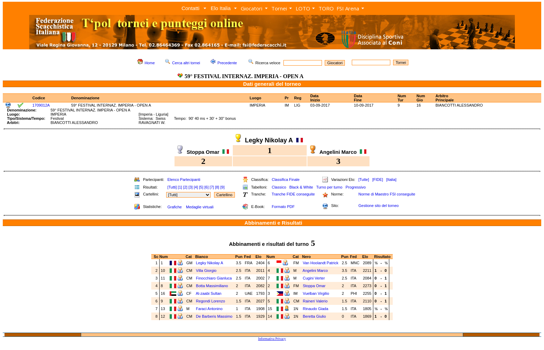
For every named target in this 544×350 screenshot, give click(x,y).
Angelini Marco (315, 270)
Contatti (190, 8)
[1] (180, 187)
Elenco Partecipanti (183, 179)
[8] (217, 187)
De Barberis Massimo (214, 316)
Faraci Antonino (209, 309)
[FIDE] (377, 179)
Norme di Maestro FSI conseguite (386, 194)
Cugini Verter (314, 278)
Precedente (227, 63)
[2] (185, 187)
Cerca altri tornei (186, 63)
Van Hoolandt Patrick (321, 263)
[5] (201, 187)
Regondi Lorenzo (210, 301)
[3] (190, 187)
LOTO (303, 8)
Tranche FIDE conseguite (293, 194)
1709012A (41, 105)
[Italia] (391, 179)
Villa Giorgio (206, 270)
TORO (326, 8)
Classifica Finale (285, 179)
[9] (222, 187)
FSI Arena (348, 8)
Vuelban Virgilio (316, 293)
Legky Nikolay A (209, 263)
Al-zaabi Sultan (208, 293)
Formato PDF (283, 207)
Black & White (301, 187)
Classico (279, 187)
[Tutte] (363, 179)
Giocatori (251, 8)
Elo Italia (221, 8)
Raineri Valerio (315, 301)
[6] (206, 187)
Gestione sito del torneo (378, 205)
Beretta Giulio (314, 316)
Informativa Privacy (272, 339)
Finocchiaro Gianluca (214, 278)
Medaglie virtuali (199, 207)
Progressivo (356, 187)
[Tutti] (172, 187)
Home (150, 63)
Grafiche (174, 207)
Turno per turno (329, 187)
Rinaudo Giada (315, 309)
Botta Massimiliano (212, 286)
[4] (196, 187)
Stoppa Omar (314, 286)
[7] (212, 187)
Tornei (279, 8)
